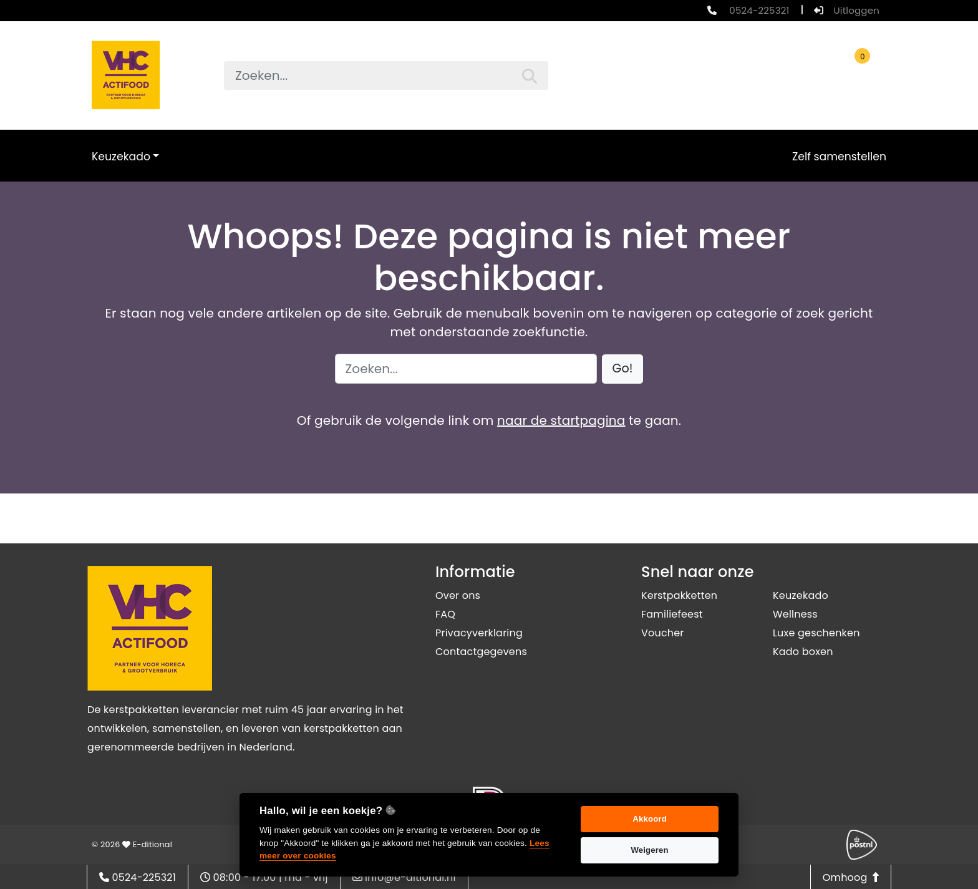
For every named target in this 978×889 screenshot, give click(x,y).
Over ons (457, 595)
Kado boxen (803, 651)
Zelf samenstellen (839, 156)
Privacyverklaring (479, 633)
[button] (623, 369)
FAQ (445, 614)
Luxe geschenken (816, 633)
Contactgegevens (481, 651)
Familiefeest (672, 614)
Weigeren (649, 850)
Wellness (795, 614)
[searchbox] (386, 75)
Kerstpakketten (679, 595)
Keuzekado (121, 156)
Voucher (662, 633)
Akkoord (649, 818)
